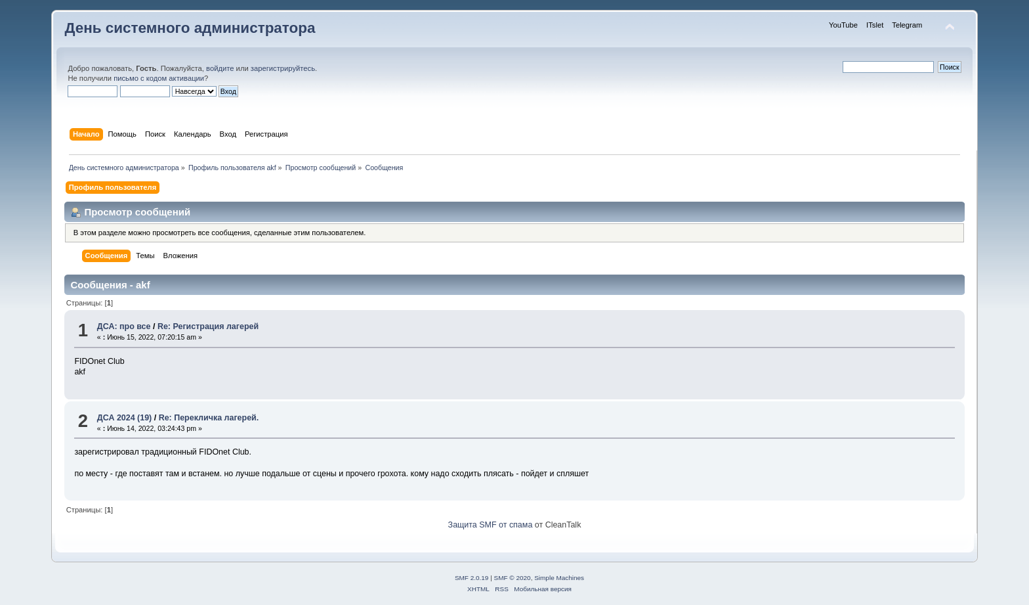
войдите (220, 68)
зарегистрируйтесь (283, 68)
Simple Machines (559, 577)
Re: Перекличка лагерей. (209, 417)
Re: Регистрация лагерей (208, 326)
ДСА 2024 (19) (124, 417)
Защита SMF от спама (490, 524)
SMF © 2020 (512, 577)
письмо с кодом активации (159, 78)
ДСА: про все (124, 326)
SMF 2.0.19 (472, 577)
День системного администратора (189, 28)
